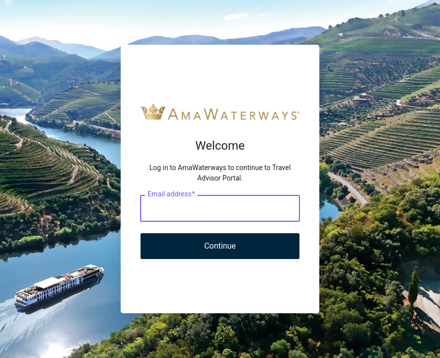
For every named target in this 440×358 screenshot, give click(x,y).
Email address (171, 194)
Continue (220, 246)
